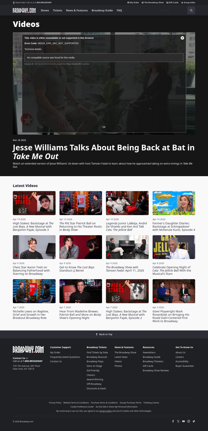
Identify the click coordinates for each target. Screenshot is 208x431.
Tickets (57, 10)
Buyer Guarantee (185, 365)
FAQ (119, 10)
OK (104, 127)
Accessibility (182, 361)
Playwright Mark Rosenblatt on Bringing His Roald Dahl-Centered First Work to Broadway (171, 316)
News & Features (77, 10)
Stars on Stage (94, 365)
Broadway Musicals (97, 356)
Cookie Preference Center (82, 406)
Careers (180, 356)
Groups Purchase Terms (131, 402)
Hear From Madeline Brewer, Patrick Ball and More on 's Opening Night (80, 314)
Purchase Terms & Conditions (104, 402)
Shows (45, 10)
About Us (180, 352)
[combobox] (176, 10)
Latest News (121, 356)
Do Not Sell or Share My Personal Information (116, 406)
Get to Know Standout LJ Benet (76, 268)
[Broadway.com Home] (24, 10)
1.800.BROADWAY (32, 2)
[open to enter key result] (191, 10)
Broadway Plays (95, 361)
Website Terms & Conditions (76, 402)
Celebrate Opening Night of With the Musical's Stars (172, 270)
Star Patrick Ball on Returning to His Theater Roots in (80, 226)
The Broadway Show (153, 2)
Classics (91, 374)
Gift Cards (172, 2)
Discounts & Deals (96, 388)
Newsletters (149, 352)
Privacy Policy (55, 402)
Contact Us (19, 358)
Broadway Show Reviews (156, 370)
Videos (118, 361)
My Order (133, 2)
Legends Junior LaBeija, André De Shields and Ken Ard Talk (126, 226)
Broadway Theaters (153, 361)
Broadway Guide (102, 10)
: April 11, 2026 (125, 268)
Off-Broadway (94, 383)
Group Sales (188, 2)
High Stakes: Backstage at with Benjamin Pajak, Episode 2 (126, 314)
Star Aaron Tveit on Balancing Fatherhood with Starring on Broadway (31, 270)
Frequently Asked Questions (65, 356)
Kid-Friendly (93, 370)
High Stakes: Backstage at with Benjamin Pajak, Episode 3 (33, 226)
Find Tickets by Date (97, 352)
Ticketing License (151, 402)
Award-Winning (95, 379)
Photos (118, 365)
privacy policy (105, 411)
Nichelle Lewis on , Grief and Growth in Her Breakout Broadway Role (31, 314)
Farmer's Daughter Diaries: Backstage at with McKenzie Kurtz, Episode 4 (174, 226)
